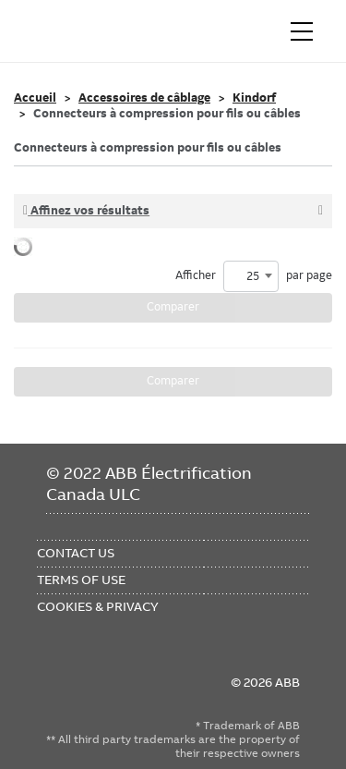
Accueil (35, 98)
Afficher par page (253, 276)
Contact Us (75, 552)
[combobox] (251, 276)
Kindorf (254, 98)
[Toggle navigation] (302, 31)
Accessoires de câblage (144, 98)
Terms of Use (81, 579)
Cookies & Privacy (98, 606)
